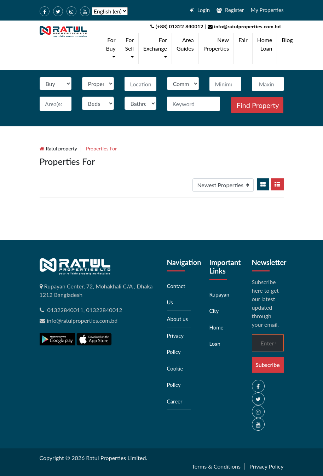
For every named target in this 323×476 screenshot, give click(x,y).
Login (200, 10)
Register (230, 10)
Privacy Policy (266, 466)
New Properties (216, 44)
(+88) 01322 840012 (177, 26)
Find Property (258, 105)
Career (175, 401)
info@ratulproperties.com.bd (243, 26)
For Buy (112, 48)
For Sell (131, 48)
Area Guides (185, 44)
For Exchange (156, 48)
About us (177, 319)
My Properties (267, 10)
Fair (243, 39)
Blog (287, 39)
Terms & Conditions (216, 466)
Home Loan (264, 44)
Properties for (101, 148)
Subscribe (267, 364)
